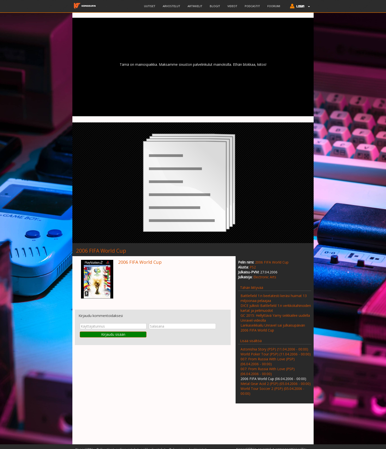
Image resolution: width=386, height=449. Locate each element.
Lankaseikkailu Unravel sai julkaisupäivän (273, 325)
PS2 (253, 267)
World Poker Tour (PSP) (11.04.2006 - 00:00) (276, 354)
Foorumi (273, 6)
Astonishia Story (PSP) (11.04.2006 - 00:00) (274, 349)
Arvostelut (171, 6)
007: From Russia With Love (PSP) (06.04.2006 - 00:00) (268, 361)
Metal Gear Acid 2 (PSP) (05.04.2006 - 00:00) (276, 383)
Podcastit (252, 6)
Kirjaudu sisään (113, 334)
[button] (299, 6)
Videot (232, 6)
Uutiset (149, 6)
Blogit (215, 6)
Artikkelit (195, 6)
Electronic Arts (264, 277)
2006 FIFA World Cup (272, 262)
